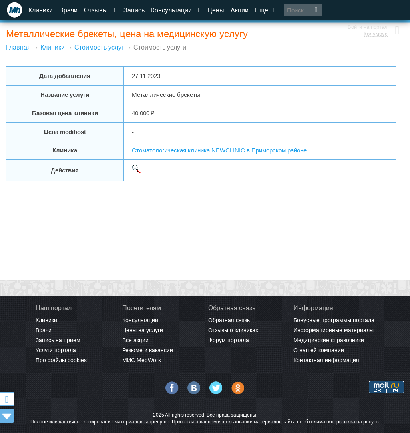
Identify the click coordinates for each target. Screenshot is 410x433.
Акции (240, 10)
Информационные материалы (333, 330)
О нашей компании (318, 350)
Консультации (176, 10)
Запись (134, 10)
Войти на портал (367, 7)
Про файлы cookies (61, 360)
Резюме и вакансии (147, 350)
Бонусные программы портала (333, 320)
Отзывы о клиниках (233, 330)
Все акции (135, 340)
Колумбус (375, 14)
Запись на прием (58, 340)
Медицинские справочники (328, 340)
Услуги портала (56, 350)
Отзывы (100, 10)
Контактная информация (326, 360)
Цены (215, 10)
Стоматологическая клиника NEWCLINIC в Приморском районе (219, 150)
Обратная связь (229, 320)
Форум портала (228, 340)
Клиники (40, 10)
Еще (266, 10)
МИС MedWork (141, 360)
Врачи (68, 10)
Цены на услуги (142, 330)
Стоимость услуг (99, 47)
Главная (18, 47)
